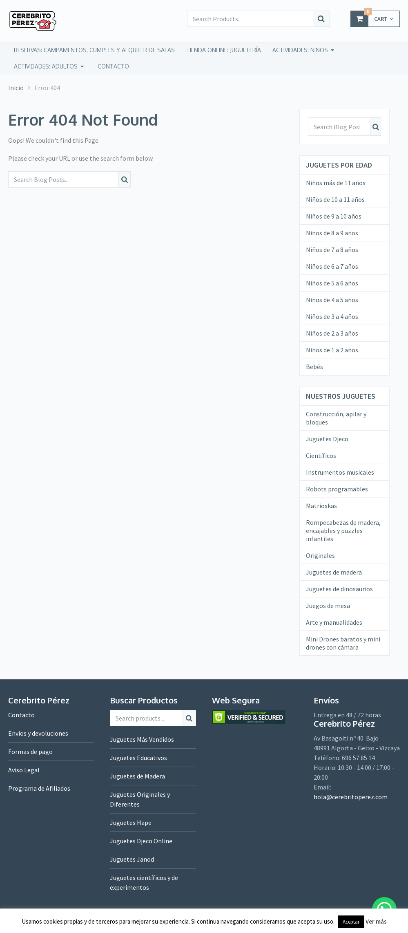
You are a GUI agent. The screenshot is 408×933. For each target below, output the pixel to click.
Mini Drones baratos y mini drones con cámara (343, 643)
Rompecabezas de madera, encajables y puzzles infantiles (343, 530)
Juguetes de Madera (137, 776)
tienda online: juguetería (223, 49)
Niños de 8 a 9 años (332, 233)
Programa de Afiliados (39, 788)
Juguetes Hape (131, 822)
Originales (320, 555)
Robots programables (337, 489)
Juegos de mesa (328, 605)
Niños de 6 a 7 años (332, 266)
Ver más (376, 921)
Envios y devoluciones (38, 733)
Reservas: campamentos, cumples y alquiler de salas (94, 49)
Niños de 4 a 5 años (332, 300)
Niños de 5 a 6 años (332, 283)
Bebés (314, 367)
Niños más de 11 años (336, 183)
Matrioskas (321, 506)
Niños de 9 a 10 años (333, 216)
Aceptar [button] (351, 921)
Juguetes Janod (132, 859)
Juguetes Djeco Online (141, 841)
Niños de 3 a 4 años (332, 316)
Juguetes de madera (334, 572)
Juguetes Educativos (138, 758)
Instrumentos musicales (340, 472)
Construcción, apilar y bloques (336, 418)
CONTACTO (113, 66)
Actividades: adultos (46, 66)
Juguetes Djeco (327, 439)
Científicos (321, 455)
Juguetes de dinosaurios (339, 589)
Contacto (21, 715)
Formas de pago (30, 751)
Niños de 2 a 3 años (332, 333)
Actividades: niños (300, 49)
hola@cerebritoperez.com (351, 797)
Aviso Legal (24, 770)
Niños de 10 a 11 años (335, 199)
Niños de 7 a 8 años (332, 249)
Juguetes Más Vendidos (142, 739)
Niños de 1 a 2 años (332, 350)
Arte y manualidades (334, 622)
